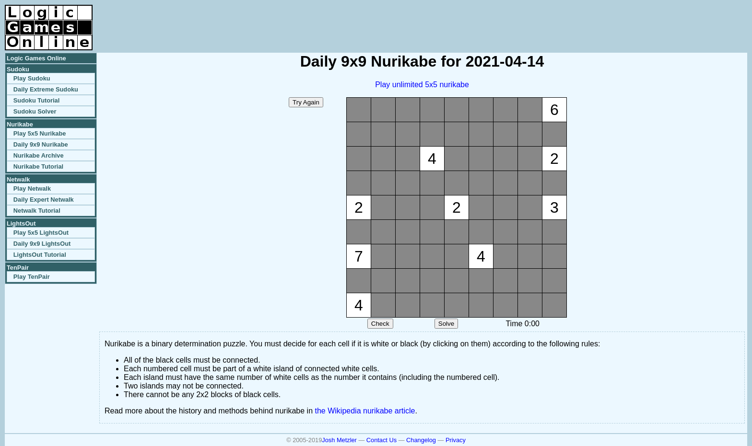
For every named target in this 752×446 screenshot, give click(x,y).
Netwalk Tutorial (36, 210)
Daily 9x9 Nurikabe (40, 144)
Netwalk (18, 179)
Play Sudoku (31, 78)
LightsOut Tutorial (39, 254)
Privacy (456, 440)
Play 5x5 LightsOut (41, 232)
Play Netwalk (32, 188)
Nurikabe (20, 124)
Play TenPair (31, 276)
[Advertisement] (635, 19)
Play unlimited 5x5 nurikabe (422, 84)
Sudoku (18, 69)
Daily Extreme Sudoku (45, 89)
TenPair (18, 267)
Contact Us (381, 440)
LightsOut (21, 223)
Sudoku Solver (35, 111)
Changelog (421, 440)
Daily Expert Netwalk (43, 199)
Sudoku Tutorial (36, 100)
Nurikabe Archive (38, 155)
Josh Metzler (339, 440)
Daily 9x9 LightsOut (41, 243)
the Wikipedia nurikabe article (365, 411)
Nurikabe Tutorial (38, 166)
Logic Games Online (36, 58)
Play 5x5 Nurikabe (39, 133)
